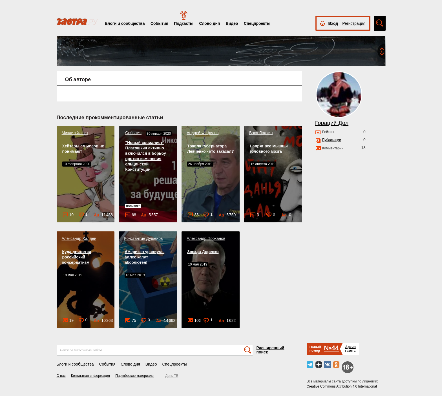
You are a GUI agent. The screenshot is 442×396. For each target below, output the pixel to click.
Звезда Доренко (202, 251)
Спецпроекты (257, 23)
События (159, 23)
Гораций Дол (331, 123)
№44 (331, 348)
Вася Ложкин (261, 132)
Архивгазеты (350, 349)
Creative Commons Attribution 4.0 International (342, 386)
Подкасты (183, 23)
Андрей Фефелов (202, 132)
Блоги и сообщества (125, 23)
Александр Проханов (206, 238)
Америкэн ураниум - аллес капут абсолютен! (144, 257)
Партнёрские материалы (134, 376)
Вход (333, 23)
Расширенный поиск (270, 350)
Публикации (331, 140)
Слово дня (209, 23)
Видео (232, 23)
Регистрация (353, 23)
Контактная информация (90, 376)
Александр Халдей (79, 238)
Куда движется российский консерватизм (76, 257)
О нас (61, 376)
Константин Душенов (143, 238)
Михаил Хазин (75, 132)
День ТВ (171, 376)
